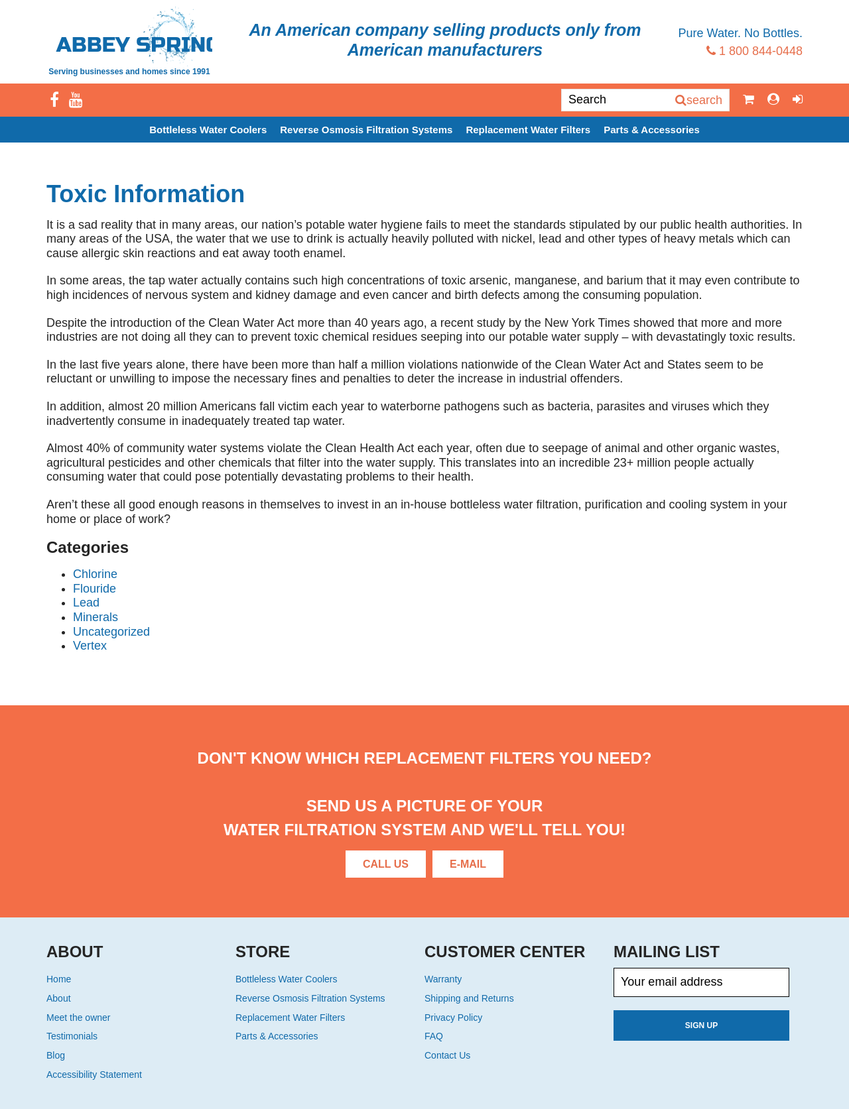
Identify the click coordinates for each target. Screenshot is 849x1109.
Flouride (94, 588)
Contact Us (447, 1055)
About (58, 998)
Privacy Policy (453, 1017)
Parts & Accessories (652, 129)
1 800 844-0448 (754, 51)
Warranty (443, 979)
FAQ (433, 1036)
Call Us (386, 864)
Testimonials (72, 1036)
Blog (55, 1055)
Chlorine (95, 574)
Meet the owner (78, 1017)
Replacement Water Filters (528, 129)
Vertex (90, 645)
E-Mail (468, 864)
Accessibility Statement (94, 1074)
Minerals (95, 617)
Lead (86, 602)
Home (58, 979)
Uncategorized (111, 631)
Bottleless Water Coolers (208, 129)
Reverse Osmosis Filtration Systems (366, 129)
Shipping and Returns (469, 998)
